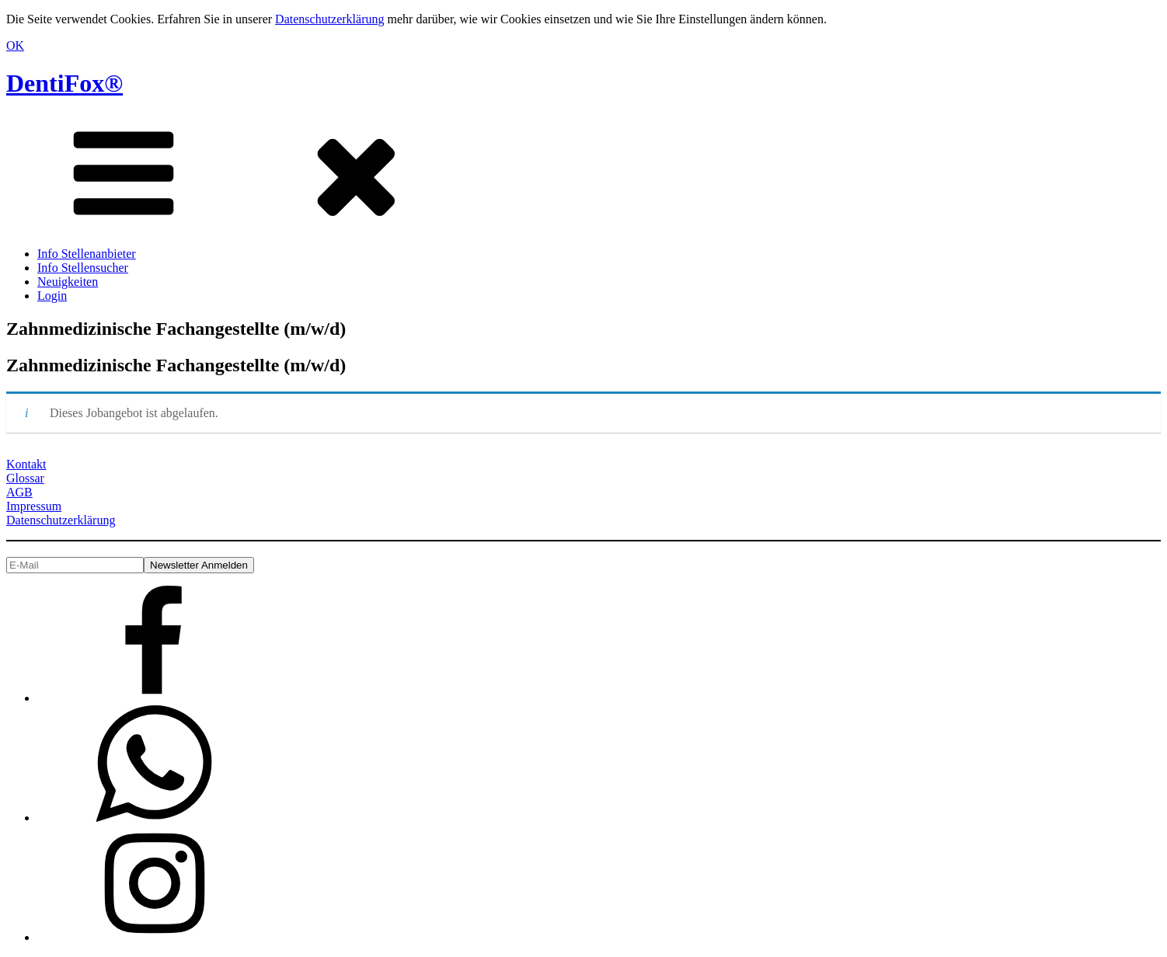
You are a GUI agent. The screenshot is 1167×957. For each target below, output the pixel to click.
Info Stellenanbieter (86, 253)
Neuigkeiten (67, 281)
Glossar (25, 478)
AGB (19, 492)
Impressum (33, 506)
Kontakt (26, 464)
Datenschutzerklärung (329, 19)
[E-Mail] (75, 565)
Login (52, 295)
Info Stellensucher (82, 267)
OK (15, 45)
